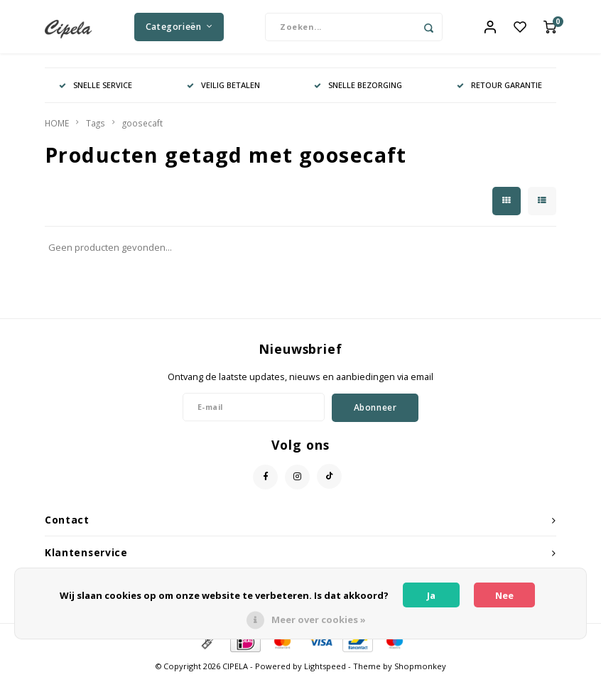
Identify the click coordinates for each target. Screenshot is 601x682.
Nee (504, 595)
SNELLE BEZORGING (358, 88)
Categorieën (179, 28)
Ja (431, 595)
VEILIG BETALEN (223, 88)
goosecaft (142, 126)
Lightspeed (325, 669)
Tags (95, 126)
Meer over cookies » (318, 619)
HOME (57, 126)
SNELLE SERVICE (95, 88)
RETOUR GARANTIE (499, 88)
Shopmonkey (420, 669)
